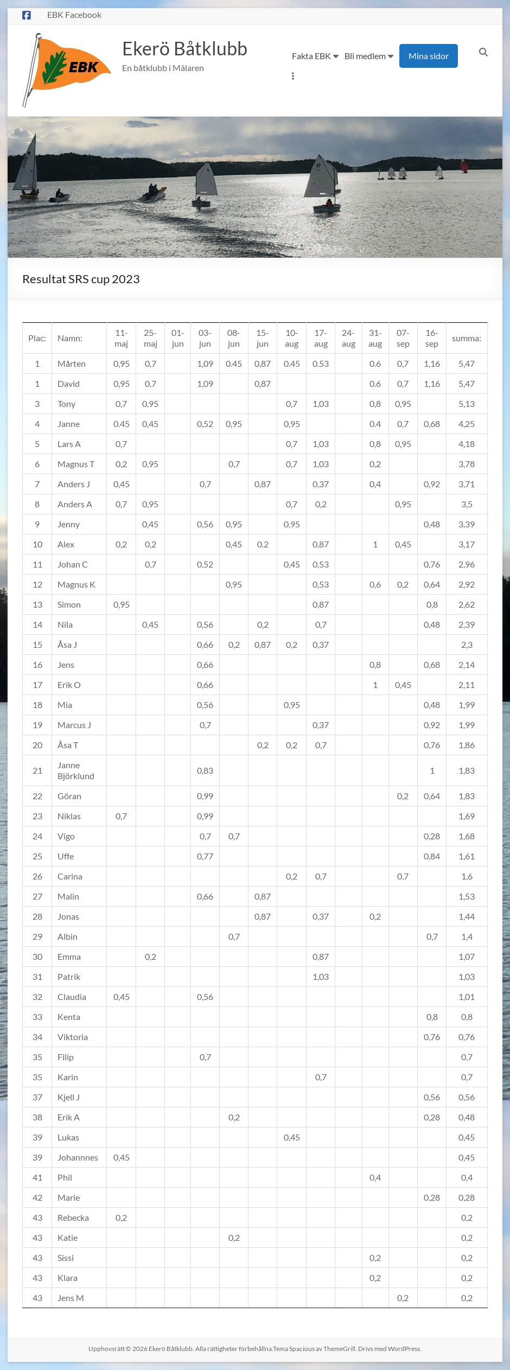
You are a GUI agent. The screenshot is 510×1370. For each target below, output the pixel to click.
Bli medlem (365, 55)
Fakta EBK (311, 55)
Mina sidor (429, 55)
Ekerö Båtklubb (187, 48)
